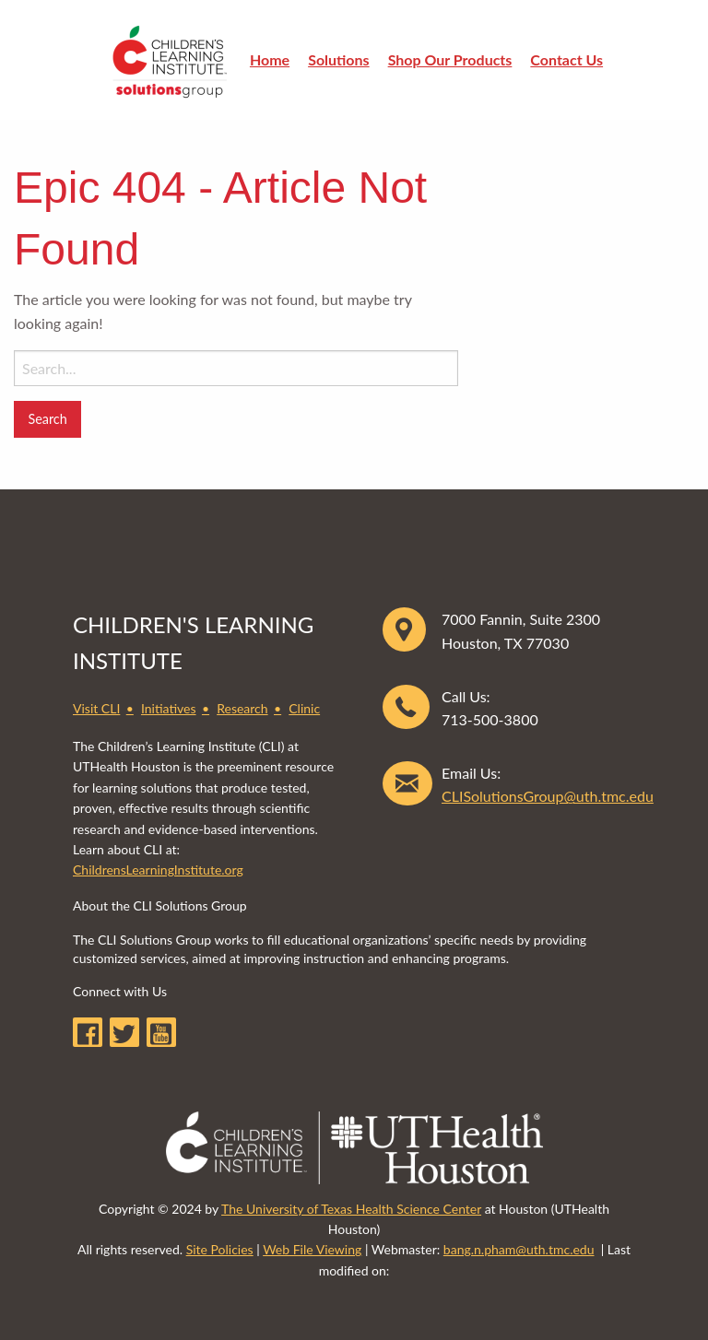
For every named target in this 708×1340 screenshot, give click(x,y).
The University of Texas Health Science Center (351, 1209)
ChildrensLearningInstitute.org (158, 869)
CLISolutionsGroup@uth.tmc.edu (548, 796)
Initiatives (168, 708)
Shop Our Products (450, 59)
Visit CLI (96, 708)
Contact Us (566, 59)
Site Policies (220, 1249)
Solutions (339, 59)
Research (242, 708)
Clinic (304, 708)
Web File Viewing (312, 1249)
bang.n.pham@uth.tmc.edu (519, 1249)
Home (269, 59)
